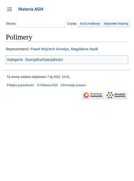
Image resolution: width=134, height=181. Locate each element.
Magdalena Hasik (84, 49)
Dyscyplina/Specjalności (44, 60)
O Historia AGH (47, 85)
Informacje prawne (73, 85)
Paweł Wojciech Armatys (49, 49)
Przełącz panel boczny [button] (11, 12)
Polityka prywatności (20, 85)
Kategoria (14, 60)
